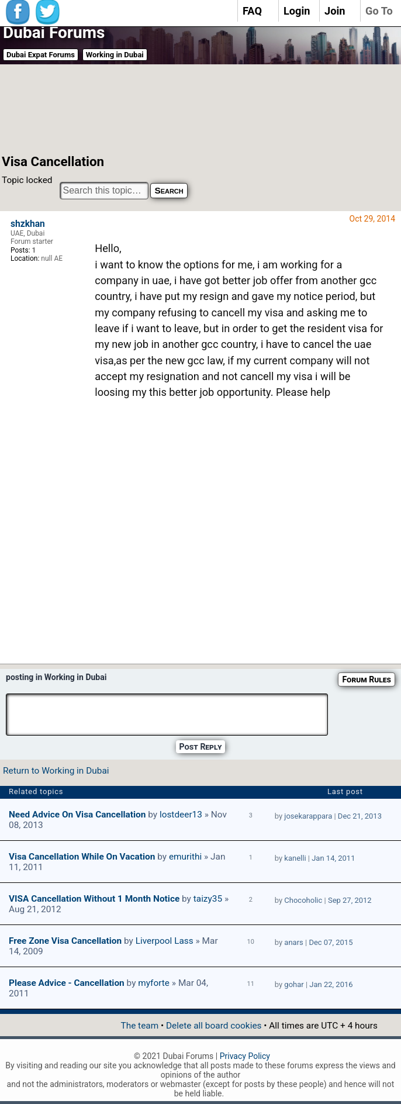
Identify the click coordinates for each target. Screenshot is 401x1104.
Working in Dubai (115, 54)
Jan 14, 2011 (333, 858)
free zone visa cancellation (65, 941)
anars (293, 942)
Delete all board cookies (213, 1025)
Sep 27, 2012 (350, 900)
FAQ (252, 11)
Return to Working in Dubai (56, 770)
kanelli (295, 858)
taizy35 (207, 898)
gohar (293, 984)
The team (139, 1025)
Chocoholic (303, 900)
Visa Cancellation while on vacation (82, 856)
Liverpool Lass (164, 941)
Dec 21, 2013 (360, 816)
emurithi (185, 856)
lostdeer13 (181, 814)
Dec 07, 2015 (330, 942)
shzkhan (28, 224)
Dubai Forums (54, 32)
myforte (154, 983)
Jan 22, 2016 (330, 984)
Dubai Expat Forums (40, 54)
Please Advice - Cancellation (67, 983)
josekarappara (308, 816)
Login (297, 11)
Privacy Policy (245, 1056)
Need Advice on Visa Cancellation (77, 814)
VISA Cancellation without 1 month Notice (94, 898)
